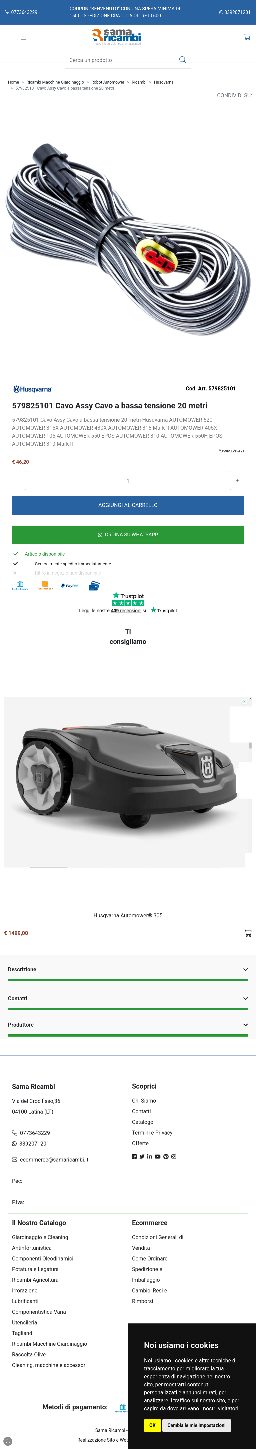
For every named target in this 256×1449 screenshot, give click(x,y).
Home (13, 82)
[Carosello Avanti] (233, 247)
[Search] (118, 60)
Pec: (18, 1181)
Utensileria (24, 1322)
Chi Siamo (144, 1101)
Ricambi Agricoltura (35, 1280)
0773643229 (21, 12)
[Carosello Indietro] (22, 247)
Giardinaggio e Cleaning (40, 1237)
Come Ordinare (150, 1258)
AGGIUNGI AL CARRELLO (128, 505)
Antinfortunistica (32, 1248)
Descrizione (128, 969)
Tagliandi (23, 1333)
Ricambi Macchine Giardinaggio (55, 82)
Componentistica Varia (39, 1312)
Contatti (128, 998)
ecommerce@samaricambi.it (50, 1160)
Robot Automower (107, 82)
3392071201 (235, 12)
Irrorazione (24, 1290)
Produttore (128, 1025)
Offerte (140, 1143)
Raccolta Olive (29, 1354)
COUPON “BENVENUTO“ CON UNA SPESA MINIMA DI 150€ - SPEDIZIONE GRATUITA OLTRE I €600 (125, 12)
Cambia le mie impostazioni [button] (197, 1425)
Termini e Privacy (152, 1133)
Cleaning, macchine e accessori (49, 1365)
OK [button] (152, 1425)
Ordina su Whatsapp (128, 535)
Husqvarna (164, 82)
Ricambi (139, 82)
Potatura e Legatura (35, 1269)
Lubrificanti (25, 1301)
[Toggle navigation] (23, 37)
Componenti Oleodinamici (42, 1258)
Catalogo (142, 1122)
